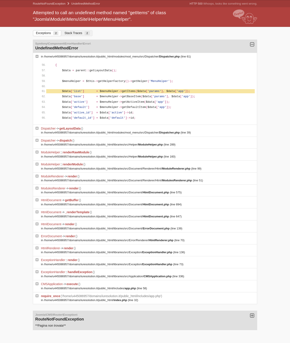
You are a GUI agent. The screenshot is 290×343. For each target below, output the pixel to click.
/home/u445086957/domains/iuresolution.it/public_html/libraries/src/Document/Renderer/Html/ (117, 168)
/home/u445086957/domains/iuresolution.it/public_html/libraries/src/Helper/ (104, 144)
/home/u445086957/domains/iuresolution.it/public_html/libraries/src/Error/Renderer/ (109, 240)
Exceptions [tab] (47, 33)
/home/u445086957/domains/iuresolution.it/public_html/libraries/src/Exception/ (108, 252)
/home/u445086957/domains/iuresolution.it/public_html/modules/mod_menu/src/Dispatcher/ (112, 56)
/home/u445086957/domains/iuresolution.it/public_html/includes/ (90, 288)
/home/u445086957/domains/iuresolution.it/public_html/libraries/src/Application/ (108, 276)
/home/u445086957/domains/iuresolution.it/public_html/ (86, 300)
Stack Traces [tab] (77, 33)
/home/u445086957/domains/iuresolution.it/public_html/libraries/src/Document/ (107, 192)
